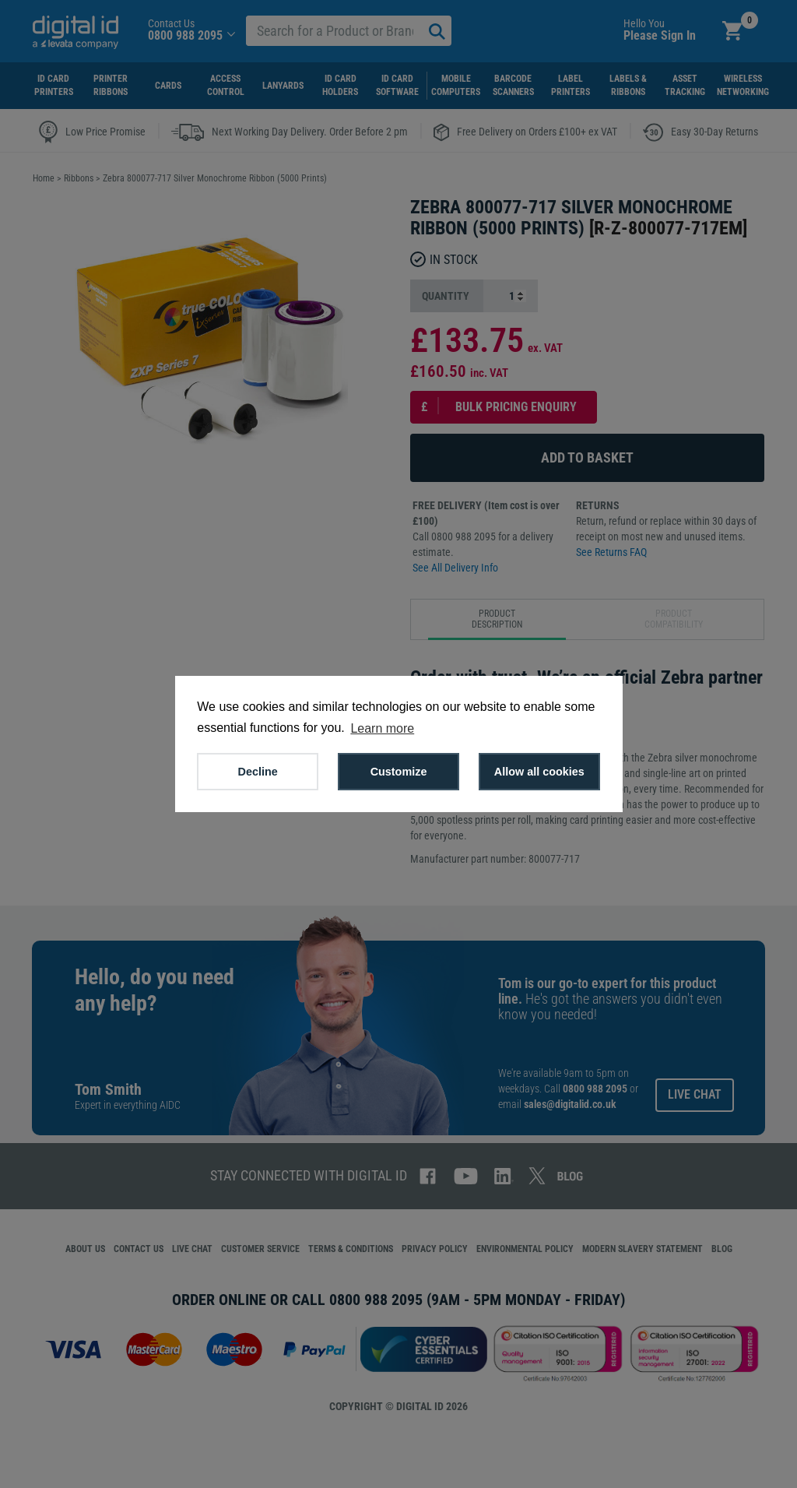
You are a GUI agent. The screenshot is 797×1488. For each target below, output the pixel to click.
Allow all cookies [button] (539, 771)
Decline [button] (258, 771)
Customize (398, 771)
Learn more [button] (382, 728)
